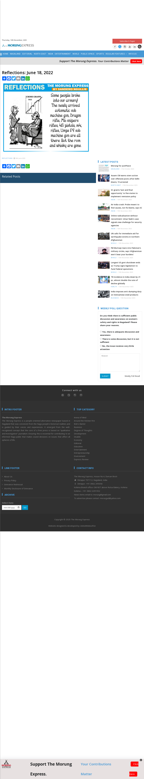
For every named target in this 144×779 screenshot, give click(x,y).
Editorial (27, 54)
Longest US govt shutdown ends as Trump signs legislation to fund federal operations (125, 265)
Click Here (136, 61)
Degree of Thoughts (83, 430)
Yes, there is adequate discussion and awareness (119, 333)
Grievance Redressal (13, 484)
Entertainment (63, 54)
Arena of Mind (80, 417)
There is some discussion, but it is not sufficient (119, 340)
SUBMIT (105, 376)
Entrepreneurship (82, 453)
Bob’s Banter (80, 424)
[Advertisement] (72, 18)
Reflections (7, 158)
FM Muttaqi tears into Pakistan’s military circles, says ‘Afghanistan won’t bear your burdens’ (126, 251)
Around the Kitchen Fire (84, 420)
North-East (40, 54)
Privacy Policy (10, 480)
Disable (77, 436)
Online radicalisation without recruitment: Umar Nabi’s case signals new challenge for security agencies (126, 220)
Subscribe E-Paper (127, 41)
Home (5, 54)
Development (80, 433)
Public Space (88, 54)
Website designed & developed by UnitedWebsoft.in (72, 525)
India (50, 54)
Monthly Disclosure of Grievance (18, 488)
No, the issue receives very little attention (117, 347)
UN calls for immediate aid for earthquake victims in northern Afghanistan (125, 236)
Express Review (81, 459)
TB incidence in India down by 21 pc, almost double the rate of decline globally (125, 280)
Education (78, 446)
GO (25, 507)
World (76, 54)
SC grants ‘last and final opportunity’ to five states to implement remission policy (124, 193)
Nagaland (15, 54)
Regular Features (116, 54)
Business (115, 298)
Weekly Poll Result (132, 376)
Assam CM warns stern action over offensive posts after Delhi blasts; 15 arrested (125, 178)
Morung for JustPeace (121, 166)
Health (114, 287)
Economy (78, 440)
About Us (8, 476)
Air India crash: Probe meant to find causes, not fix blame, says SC (126, 206)
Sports (100, 54)
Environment (79, 456)
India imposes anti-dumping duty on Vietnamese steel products (126, 293)
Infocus (133, 54)
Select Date (7, 502)
